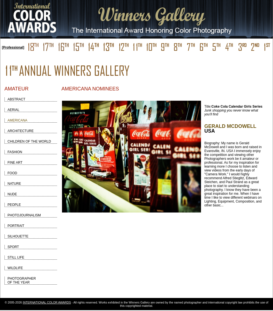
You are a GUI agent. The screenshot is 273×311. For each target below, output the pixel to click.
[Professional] (13, 47)
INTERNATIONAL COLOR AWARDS (47, 302)
